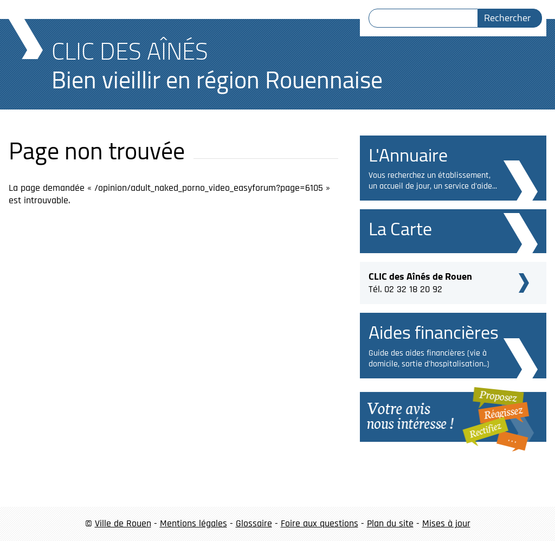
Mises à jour (446, 523)
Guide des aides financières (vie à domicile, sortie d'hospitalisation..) (429, 358)
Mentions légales (193, 523)
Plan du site (390, 523)
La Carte (400, 228)
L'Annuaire (408, 155)
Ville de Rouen (123, 523)
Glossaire (254, 523)
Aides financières (434, 332)
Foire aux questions (319, 523)
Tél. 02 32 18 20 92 (420, 281)
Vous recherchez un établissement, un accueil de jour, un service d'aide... (433, 181)
